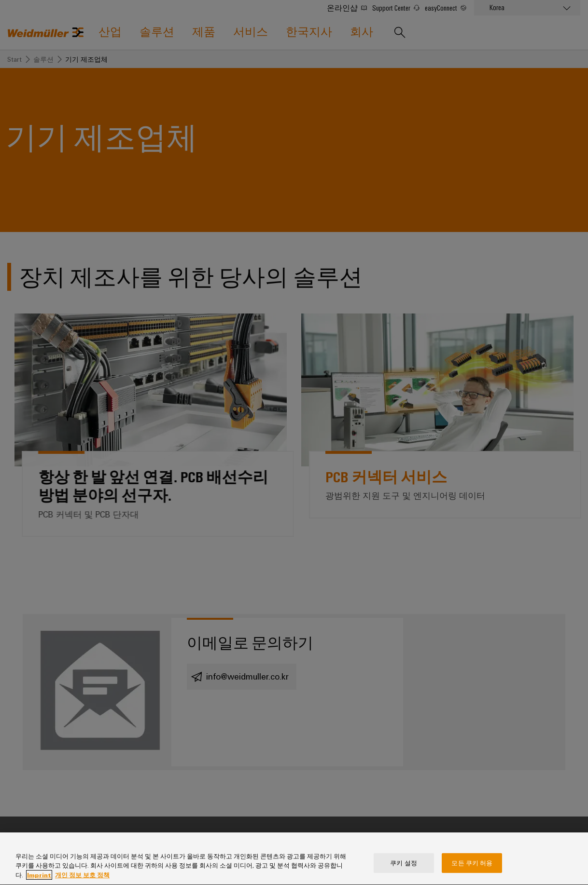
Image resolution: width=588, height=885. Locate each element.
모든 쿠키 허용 (471, 870)
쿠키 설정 (403, 870)
